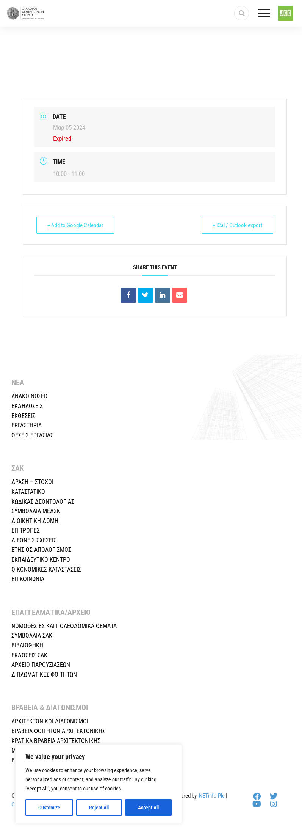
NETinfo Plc (212, 795)
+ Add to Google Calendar (75, 225)
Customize (49, 807)
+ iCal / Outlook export (237, 225)
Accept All (148, 807)
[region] (98, 784)
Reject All (99, 807)
